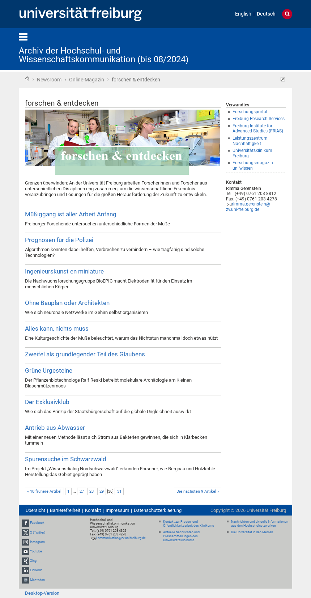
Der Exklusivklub (47, 402)
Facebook (37, 523)
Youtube (36, 551)
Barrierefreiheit (65, 510)
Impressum (117, 510)
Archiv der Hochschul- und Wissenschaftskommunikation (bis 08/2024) (103, 55)
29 (101, 491)
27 (82, 491)
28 (91, 491)
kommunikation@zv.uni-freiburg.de (121, 538)
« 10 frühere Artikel (44, 491)
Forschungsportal (250, 111)
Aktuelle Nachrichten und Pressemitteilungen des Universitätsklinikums (181, 536)
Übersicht (35, 510)
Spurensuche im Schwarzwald (65, 459)
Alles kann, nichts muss (57, 328)
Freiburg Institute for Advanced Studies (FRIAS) (258, 128)
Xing (33, 561)
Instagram (37, 542)
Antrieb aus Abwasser (55, 427)
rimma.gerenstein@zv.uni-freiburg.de (248, 207)
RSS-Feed (283, 79)
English (243, 14)
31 (119, 491)
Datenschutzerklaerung (158, 510)
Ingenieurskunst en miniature (64, 271)
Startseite (27, 78)
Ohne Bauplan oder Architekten (67, 302)
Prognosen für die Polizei (59, 239)
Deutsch (266, 14)
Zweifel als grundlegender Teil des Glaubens (85, 354)
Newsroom (49, 79)
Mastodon (37, 580)
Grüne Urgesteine (48, 370)
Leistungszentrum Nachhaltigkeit (250, 141)
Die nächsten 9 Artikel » (197, 491)
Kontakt (93, 510)
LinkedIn (36, 570)
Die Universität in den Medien (252, 532)
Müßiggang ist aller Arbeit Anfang (70, 214)
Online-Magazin (86, 79)
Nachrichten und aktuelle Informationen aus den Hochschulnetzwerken (259, 523)
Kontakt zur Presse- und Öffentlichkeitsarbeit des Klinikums (188, 523)
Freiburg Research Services (259, 118)
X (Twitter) (37, 532)
